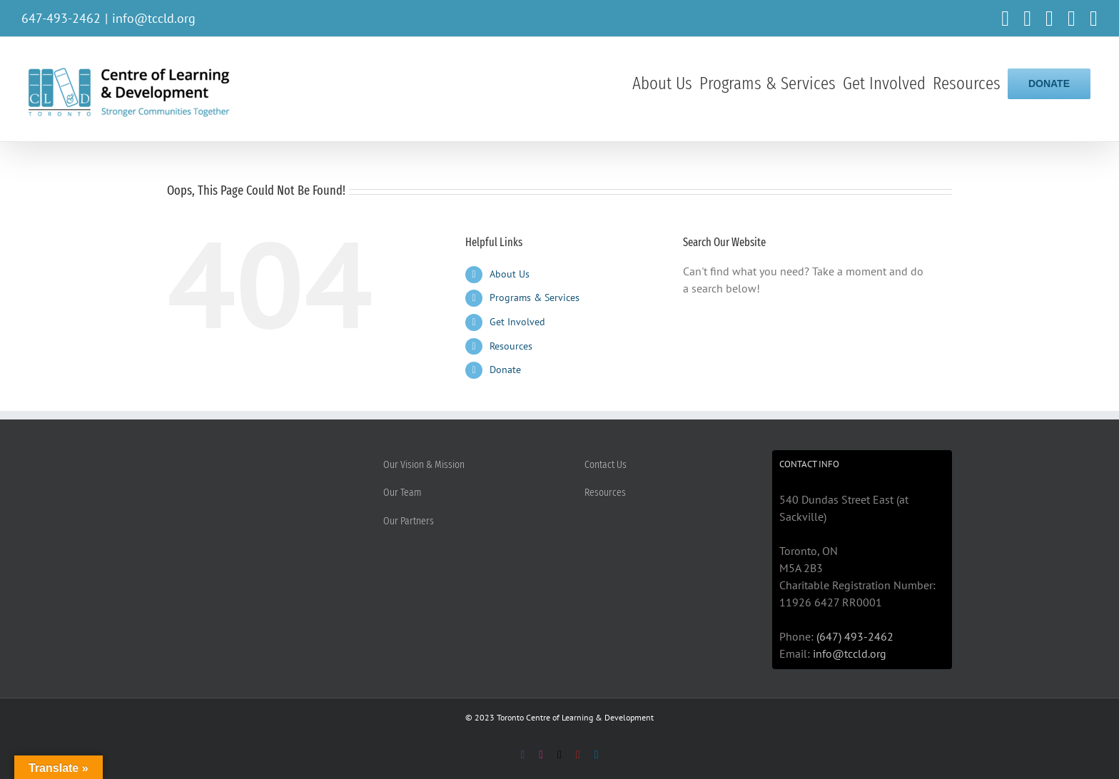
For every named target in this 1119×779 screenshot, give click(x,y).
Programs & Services (534, 297)
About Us (510, 274)
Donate (505, 369)
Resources (511, 346)
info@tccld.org (154, 18)
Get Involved (517, 321)
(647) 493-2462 (854, 636)
